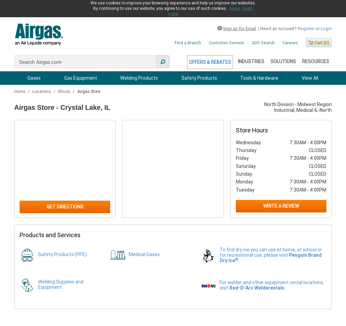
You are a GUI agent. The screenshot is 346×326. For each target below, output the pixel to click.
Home (20, 91)
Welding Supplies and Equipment (60, 284)
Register (306, 28)
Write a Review (281, 206)
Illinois (64, 91)
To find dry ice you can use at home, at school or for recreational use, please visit (271, 255)
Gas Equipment (80, 78)
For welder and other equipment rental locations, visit (272, 285)
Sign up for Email (239, 28)
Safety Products (199, 78)
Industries (251, 61)
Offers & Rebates (210, 62)
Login (326, 28)
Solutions (283, 61)
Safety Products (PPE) (62, 254)
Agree (234, 8)
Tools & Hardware (259, 78)
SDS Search (263, 42)
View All (310, 78)
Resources (315, 61)
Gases (34, 78)
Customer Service (226, 42)
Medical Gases (144, 254)
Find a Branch (188, 42)
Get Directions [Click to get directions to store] (65, 206)
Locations (42, 91)
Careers (290, 42)
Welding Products (139, 78)
